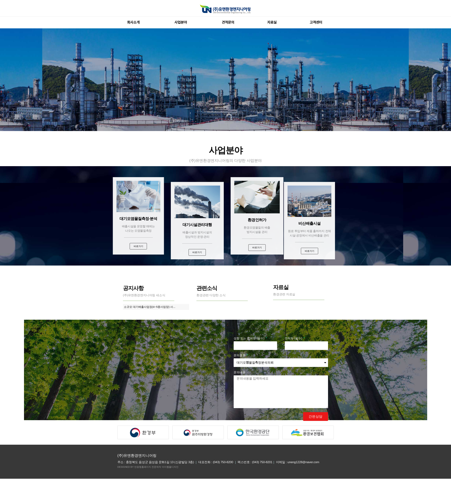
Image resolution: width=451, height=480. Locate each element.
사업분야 (181, 22)
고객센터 (317, 22)
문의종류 (240, 438)
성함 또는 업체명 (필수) (249, 421)
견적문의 (228, 22)
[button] (87, 247)
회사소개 (134, 22)
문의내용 (239, 455)
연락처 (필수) (294, 421)
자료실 (272, 22)
